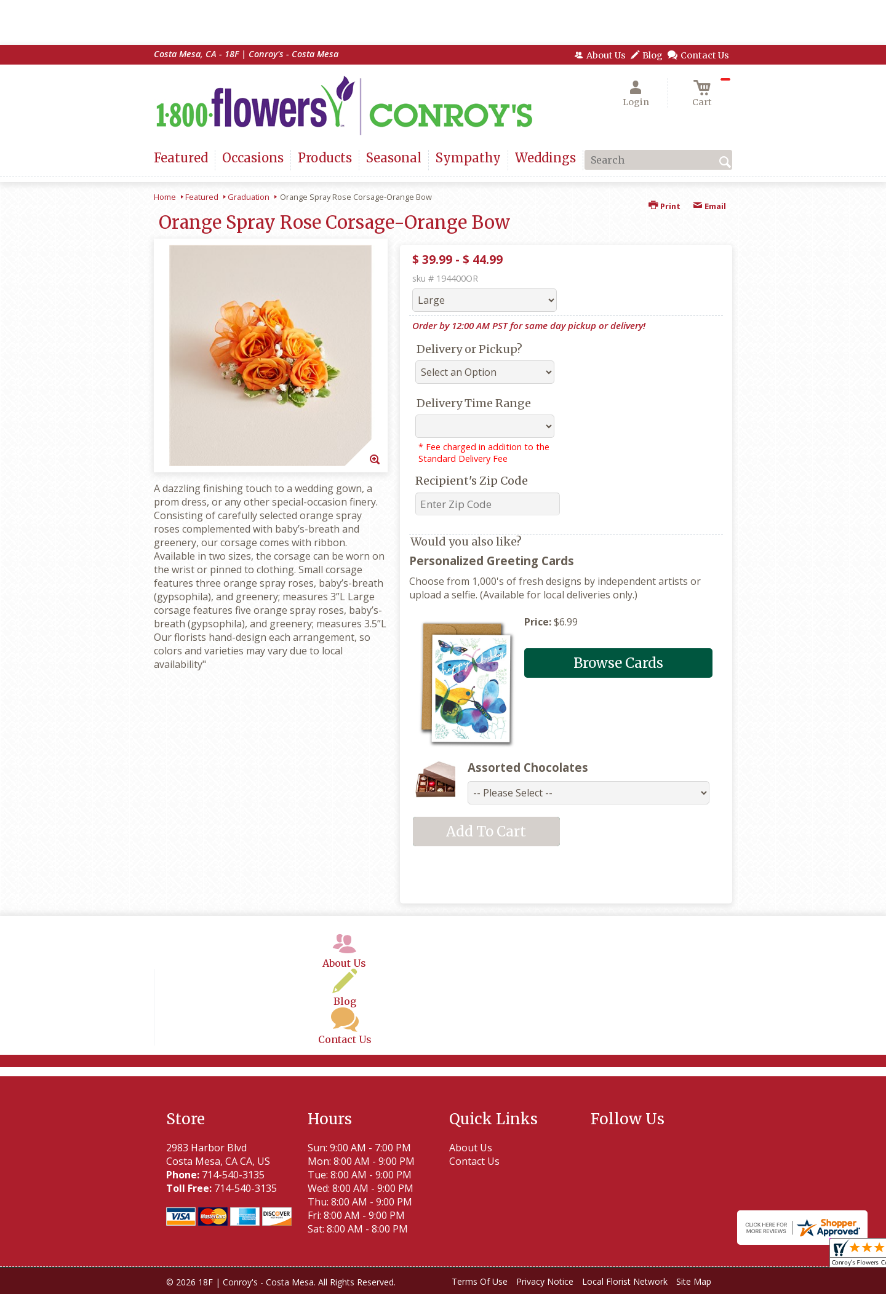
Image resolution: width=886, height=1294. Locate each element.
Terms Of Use (480, 1281)
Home (165, 196)
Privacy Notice (544, 1281)
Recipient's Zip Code (471, 481)
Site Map (693, 1281)
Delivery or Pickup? (469, 349)
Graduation (248, 196)
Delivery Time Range (474, 403)
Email (709, 206)
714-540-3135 (233, 1174)
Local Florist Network (625, 1281)
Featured (201, 196)
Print (664, 206)
